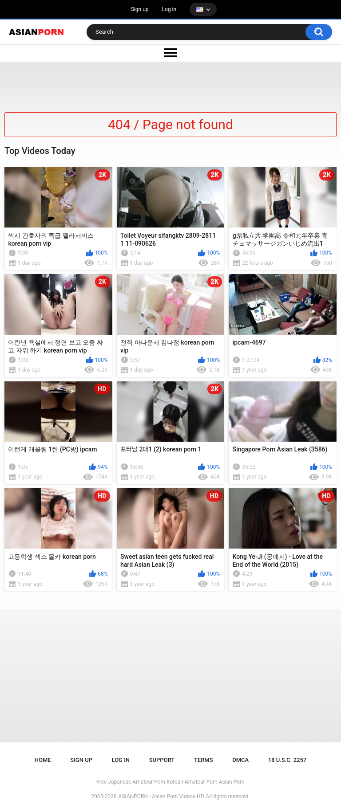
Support (162, 760)
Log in (169, 9)
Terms (203, 760)
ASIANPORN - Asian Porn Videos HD (161, 796)
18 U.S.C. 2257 (287, 760)
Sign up (140, 9)
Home (43, 760)
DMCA (240, 760)
